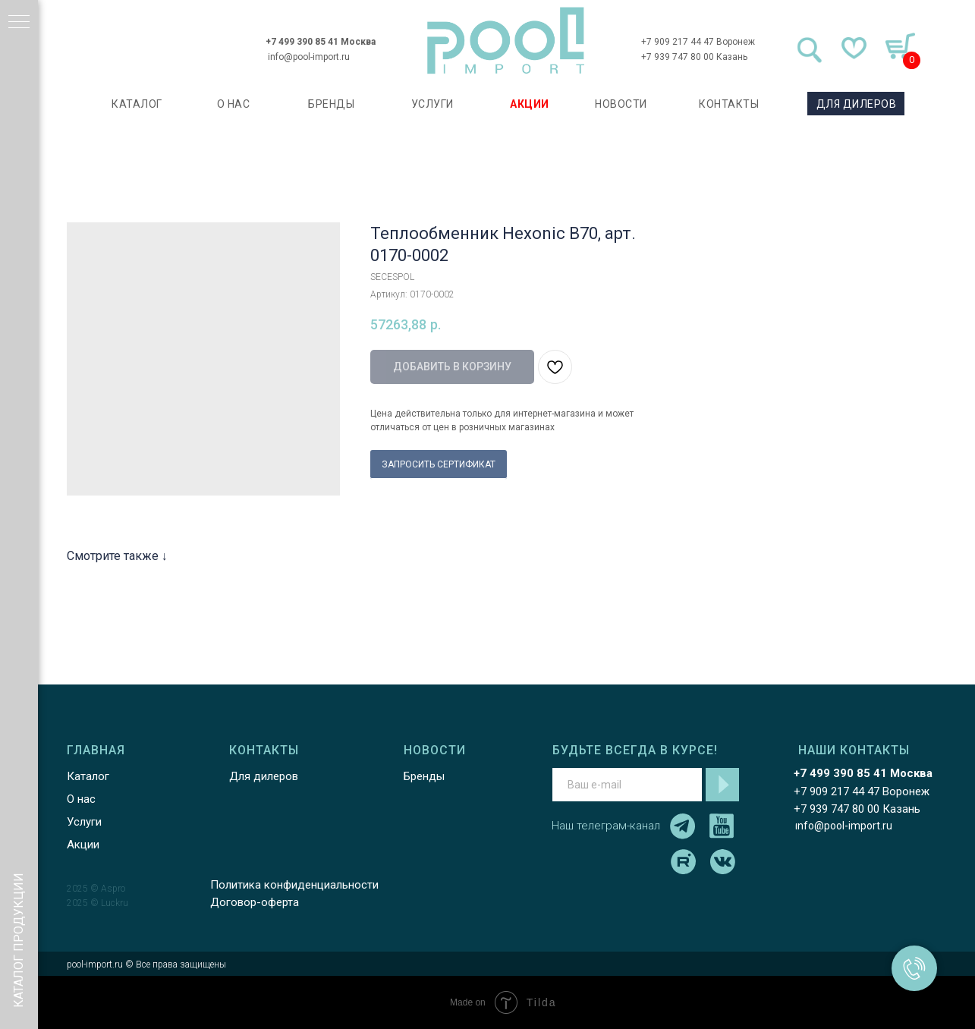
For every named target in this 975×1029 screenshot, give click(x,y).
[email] (625, 784)
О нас (78, 799)
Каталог (85, 776)
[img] (504, 40)
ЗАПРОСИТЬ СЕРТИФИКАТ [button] (438, 464)
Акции (80, 844)
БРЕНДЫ (330, 104)
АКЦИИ (528, 104)
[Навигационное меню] (19, 22)
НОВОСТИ (619, 104)
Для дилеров (261, 776)
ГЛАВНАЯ (93, 750)
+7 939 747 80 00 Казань (692, 57)
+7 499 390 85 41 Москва (319, 41)
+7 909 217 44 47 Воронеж (696, 41)
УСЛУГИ (430, 104)
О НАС (231, 104)
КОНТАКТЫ (727, 104)
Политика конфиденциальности (292, 885)
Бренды (421, 776)
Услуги (81, 822)
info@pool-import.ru (307, 57)
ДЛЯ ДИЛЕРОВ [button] (854, 104)
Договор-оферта (252, 902)
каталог (135, 104)
